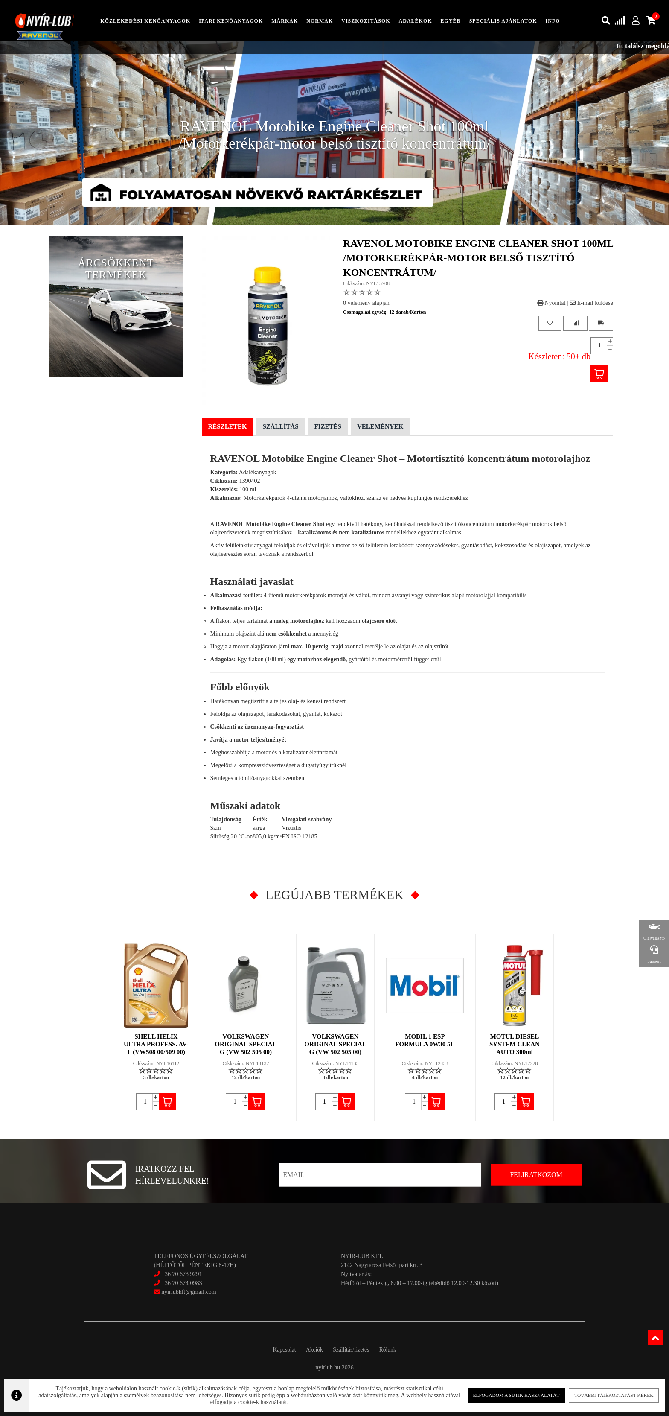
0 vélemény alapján (366, 303)
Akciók (312, 1350)
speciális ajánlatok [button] (503, 21)
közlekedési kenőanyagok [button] (145, 21)
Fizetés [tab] (327, 427)
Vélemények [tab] (380, 427)
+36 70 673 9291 (181, 1275)
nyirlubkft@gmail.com (185, 1293)
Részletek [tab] (227, 427)
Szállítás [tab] (280, 427)
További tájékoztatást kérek (603, 1394)
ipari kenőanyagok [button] (231, 21)
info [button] (553, 21)
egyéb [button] (451, 21)
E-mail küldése (591, 303)
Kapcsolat (278, 1350)
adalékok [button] (415, 21)
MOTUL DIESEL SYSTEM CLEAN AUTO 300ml (515, 1045)
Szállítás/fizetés (353, 1350)
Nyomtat (551, 303)
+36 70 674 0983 (181, 1284)
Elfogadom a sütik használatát (509, 1394)
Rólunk (393, 1350)
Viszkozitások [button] (365, 21)
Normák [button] (319, 21)
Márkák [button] (284, 21)
